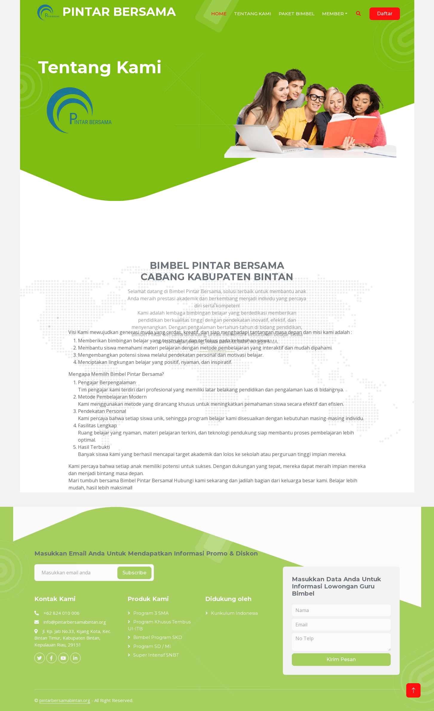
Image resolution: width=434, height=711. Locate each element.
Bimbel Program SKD (157, 637)
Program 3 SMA (151, 613)
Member (333, 13)
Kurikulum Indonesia (234, 613)
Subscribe (134, 573)
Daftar (384, 13)
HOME (218, 13)
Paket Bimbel (297, 13)
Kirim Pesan (341, 659)
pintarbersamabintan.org (64, 700)
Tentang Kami (252, 13)
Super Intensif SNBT (156, 655)
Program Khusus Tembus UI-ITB (159, 625)
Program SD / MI (152, 646)
